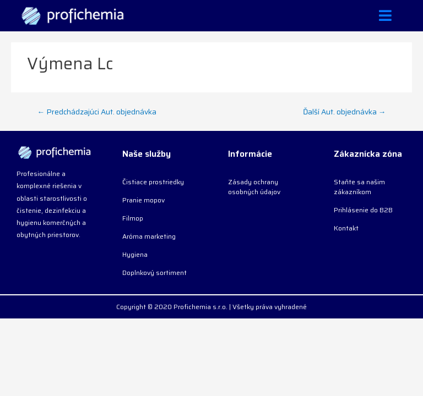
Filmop (132, 218)
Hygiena (135, 254)
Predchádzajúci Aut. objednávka (97, 112)
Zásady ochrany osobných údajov (254, 187)
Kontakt (346, 228)
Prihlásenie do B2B (363, 210)
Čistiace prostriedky (153, 182)
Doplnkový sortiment (154, 272)
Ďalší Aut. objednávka (344, 112)
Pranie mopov (143, 200)
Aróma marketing (149, 236)
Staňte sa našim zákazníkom (359, 187)
